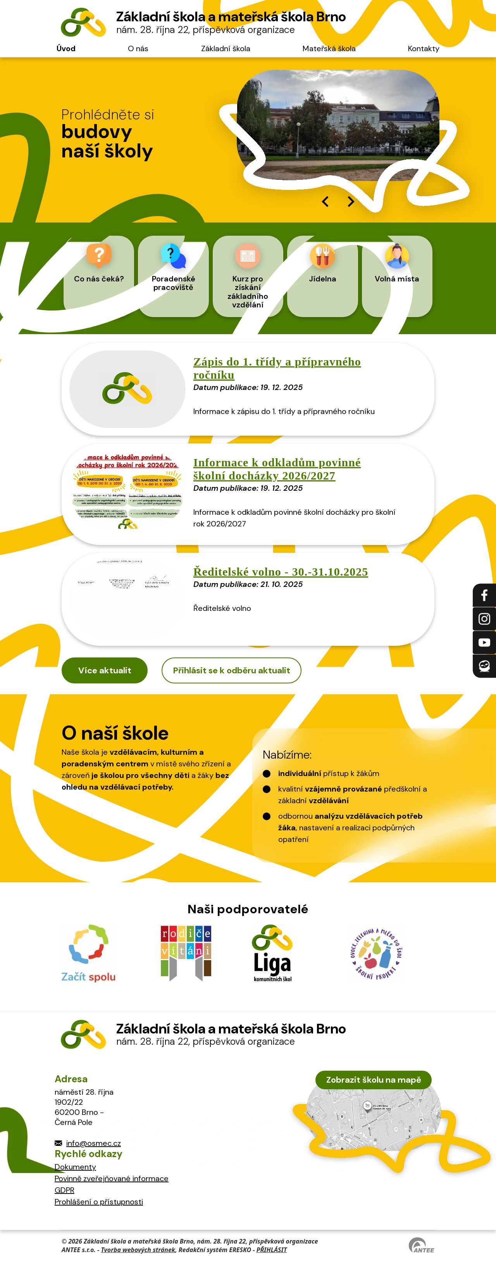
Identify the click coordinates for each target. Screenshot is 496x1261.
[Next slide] (350, 201)
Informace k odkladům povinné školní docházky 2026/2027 (277, 469)
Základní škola (225, 48)
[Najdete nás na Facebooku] (484, 595)
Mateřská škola (329, 48)
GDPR (64, 1190)
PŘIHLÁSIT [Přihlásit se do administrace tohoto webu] (272, 1249)
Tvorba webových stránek (138, 1249)
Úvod (66, 48)
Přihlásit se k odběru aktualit (231, 670)
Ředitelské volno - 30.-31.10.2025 (280, 571)
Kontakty (423, 48)
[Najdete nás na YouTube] (484, 642)
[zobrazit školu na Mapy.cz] (373, 1112)
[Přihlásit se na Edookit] (484, 666)
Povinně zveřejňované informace (112, 1178)
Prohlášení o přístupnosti (99, 1202)
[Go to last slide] (326, 201)
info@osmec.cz (93, 1143)
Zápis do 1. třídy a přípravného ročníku (277, 368)
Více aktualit (104, 670)
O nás (138, 48)
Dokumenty (75, 1167)
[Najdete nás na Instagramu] (484, 618)
